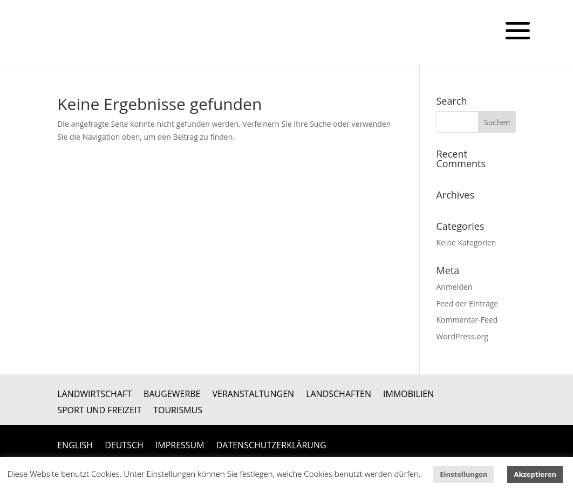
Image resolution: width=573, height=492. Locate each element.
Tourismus (177, 411)
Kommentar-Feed (466, 320)
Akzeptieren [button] (535, 474)
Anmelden (454, 287)
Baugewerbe (172, 395)
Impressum (179, 446)
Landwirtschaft (94, 395)
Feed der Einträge (467, 303)
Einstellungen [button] (463, 474)
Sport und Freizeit (99, 411)
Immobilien (408, 395)
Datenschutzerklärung (271, 446)
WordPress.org (462, 336)
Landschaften (338, 395)
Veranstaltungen (254, 395)
